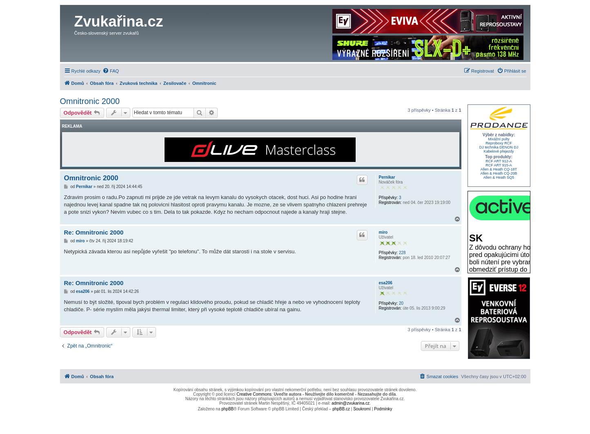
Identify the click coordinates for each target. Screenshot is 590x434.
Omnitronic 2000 (90, 101)
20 (401, 303)
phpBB (227, 409)
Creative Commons (254, 394)
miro (383, 232)
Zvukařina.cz (118, 21)
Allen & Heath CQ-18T (499, 169)
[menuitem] (110, 71)
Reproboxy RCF (498, 143)
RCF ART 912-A (498, 161)
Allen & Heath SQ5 (498, 177)
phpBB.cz (341, 409)
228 (402, 252)
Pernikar (387, 177)
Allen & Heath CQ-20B (498, 173)
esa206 (385, 283)
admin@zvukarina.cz (351, 403)
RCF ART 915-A (498, 165)
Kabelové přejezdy (498, 151)
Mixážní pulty (499, 139)
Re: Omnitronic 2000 (94, 232)
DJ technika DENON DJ (499, 147)
